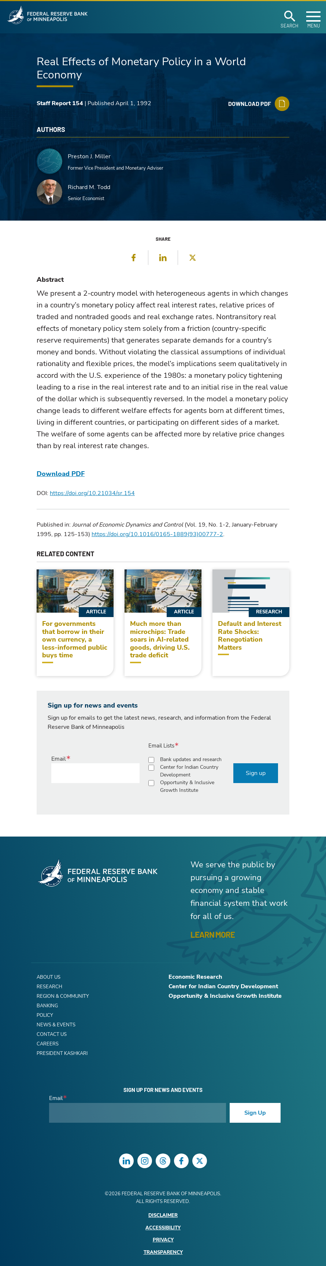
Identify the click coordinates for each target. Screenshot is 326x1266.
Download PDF (61, 473)
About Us (48, 977)
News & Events (56, 1025)
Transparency (163, 1252)
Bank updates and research (191, 759)
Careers (48, 1044)
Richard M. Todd (89, 187)
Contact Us (52, 1034)
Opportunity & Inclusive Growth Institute (187, 786)
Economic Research (195, 977)
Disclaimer (163, 1215)
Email (58, 759)
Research (49, 986)
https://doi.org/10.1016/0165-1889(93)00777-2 (157, 534)
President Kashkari (62, 1053)
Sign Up (255, 1113)
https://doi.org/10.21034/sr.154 (92, 493)
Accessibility (163, 1228)
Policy (45, 1015)
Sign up (256, 773)
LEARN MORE (212, 934)
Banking (47, 1006)
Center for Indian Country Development (189, 771)
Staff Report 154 (60, 103)
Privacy (163, 1240)
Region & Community (63, 996)
